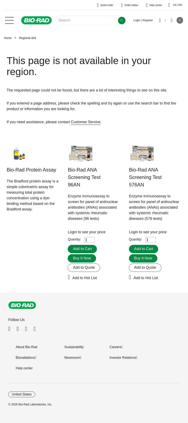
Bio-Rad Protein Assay (31, 170)
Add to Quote (84, 267)
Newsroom (72, 357)
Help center (24, 368)
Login (73, 232)
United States (22, 394)
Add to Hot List (84, 278)
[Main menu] (9, 20)
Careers (115, 347)
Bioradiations (25, 357)
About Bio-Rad (26, 347)
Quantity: (74, 239)
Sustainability (74, 347)
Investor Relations (123, 357)
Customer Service (85, 122)
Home (8, 38)
